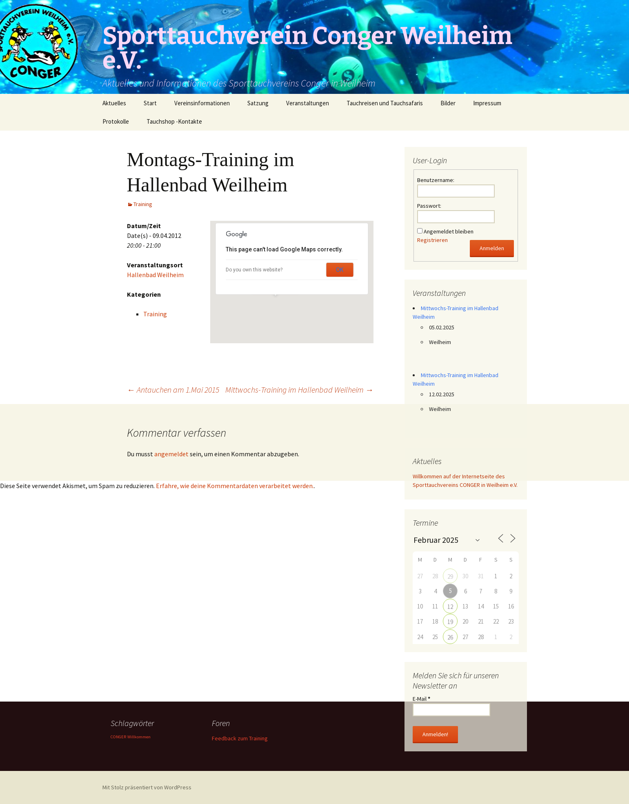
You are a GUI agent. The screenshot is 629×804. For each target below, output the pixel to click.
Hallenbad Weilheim (155, 275)
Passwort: (429, 205)
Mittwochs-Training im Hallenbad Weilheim (299, 389)
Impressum (487, 103)
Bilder (448, 103)
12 (450, 607)
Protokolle (115, 121)
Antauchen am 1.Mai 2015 (173, 389)
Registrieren (432, 240)
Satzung (258, 103)
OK (339, 270)
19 (450, 622)
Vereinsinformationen (202, 103)
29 (450, 576)
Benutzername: (435, 180)
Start (150, 103)
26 (450, 637)
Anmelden (492, 248)
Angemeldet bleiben (448, 231)
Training (142, 204)
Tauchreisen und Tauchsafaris (385, 103)
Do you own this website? (254, 270)
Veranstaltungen (307, 103)
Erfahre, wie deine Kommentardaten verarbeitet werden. (235, 486)
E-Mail (421, 698)
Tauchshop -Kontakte (174, 121)
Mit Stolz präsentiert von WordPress (146, 787)
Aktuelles (114, 103)
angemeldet (171, 454)
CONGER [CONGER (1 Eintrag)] (118, 737)
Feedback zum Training (240, 738)
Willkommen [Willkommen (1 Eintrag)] (139, 737)
